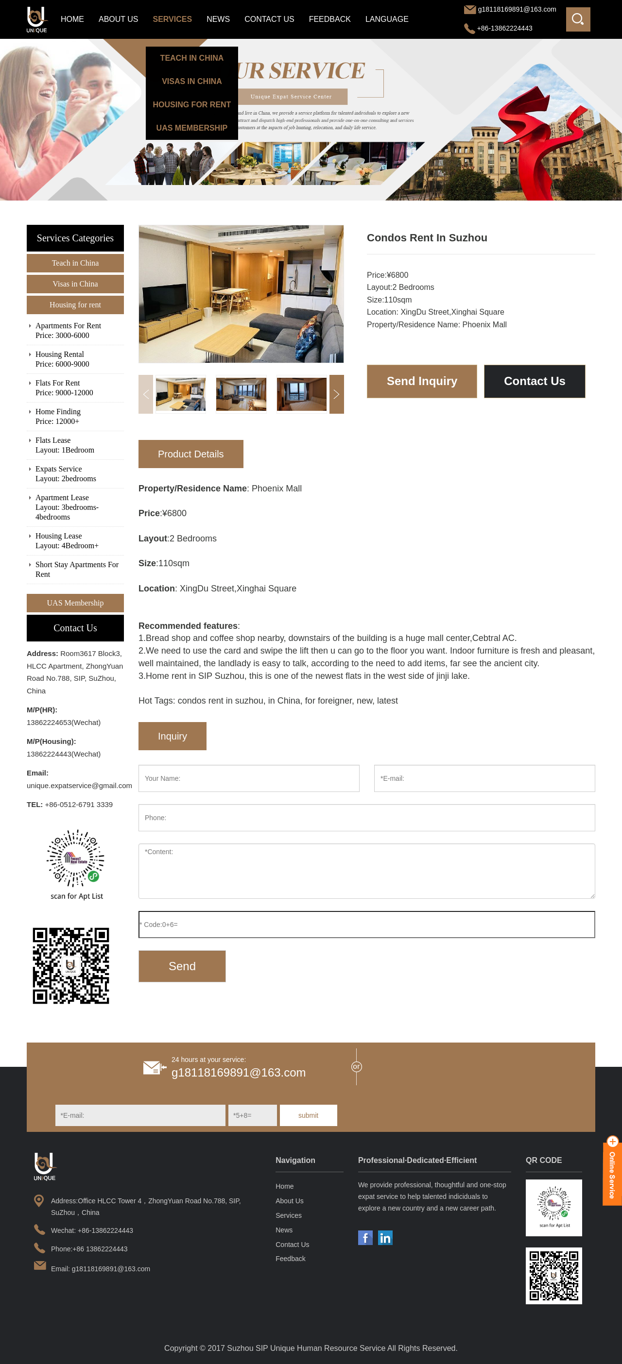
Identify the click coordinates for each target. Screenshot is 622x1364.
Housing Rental (79, 359)
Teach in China (75, 263)
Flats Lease (79, 445)
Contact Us (269, 19)
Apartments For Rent (79, 330)
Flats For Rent (79, 388)
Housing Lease (79, 541)
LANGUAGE (387, 19)
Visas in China (75, 284)
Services (172, 19)
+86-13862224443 (498, 28)
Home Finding (79, 416)
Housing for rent (75, 305)
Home (72, 19)
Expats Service (79, 474)
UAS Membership (75, 603)
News (218, 19)
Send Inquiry (422, 380)
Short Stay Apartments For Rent (77, 569)
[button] (336, 394)
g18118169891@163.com (517, 9)
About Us (118, 19)
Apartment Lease (79, 507)
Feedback (330, 19)
